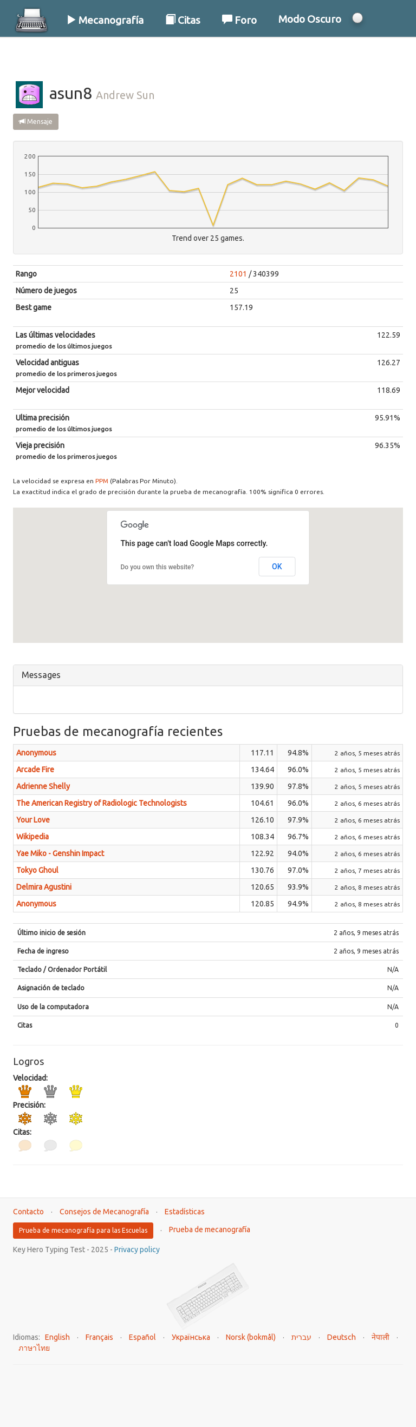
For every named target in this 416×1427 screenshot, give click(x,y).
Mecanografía (105, 20)
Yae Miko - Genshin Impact (60, 853)
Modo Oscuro (309, 19)
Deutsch (341, 1337)
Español (142, 1337)
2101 (238, 273)
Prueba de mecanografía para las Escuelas (83, 1230)
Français (99, 1337)
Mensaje (36, 121)
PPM (101, 480)
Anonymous (36, 752)
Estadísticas (185, 1211)
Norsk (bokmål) (251, 1337)
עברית (301, 1337)
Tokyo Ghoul (37, 870)
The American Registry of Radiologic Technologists (101, 803)
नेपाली (380, 1337)
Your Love (33, 820)
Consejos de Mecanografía (104, 1211)
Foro (239, 20)
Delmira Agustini (44, 887)
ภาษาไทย (34, 1348)
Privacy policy (137, 1249)
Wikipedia (32, 836)
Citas (182, 20)
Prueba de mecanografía (209, 1229)
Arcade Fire (35, 769)
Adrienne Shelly (43, 786)
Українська (191, 1337)
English (57, 1337)
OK (277, 566)
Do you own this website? (157, 567)
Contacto (28, 1211)
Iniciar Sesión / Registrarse (332, 54)
